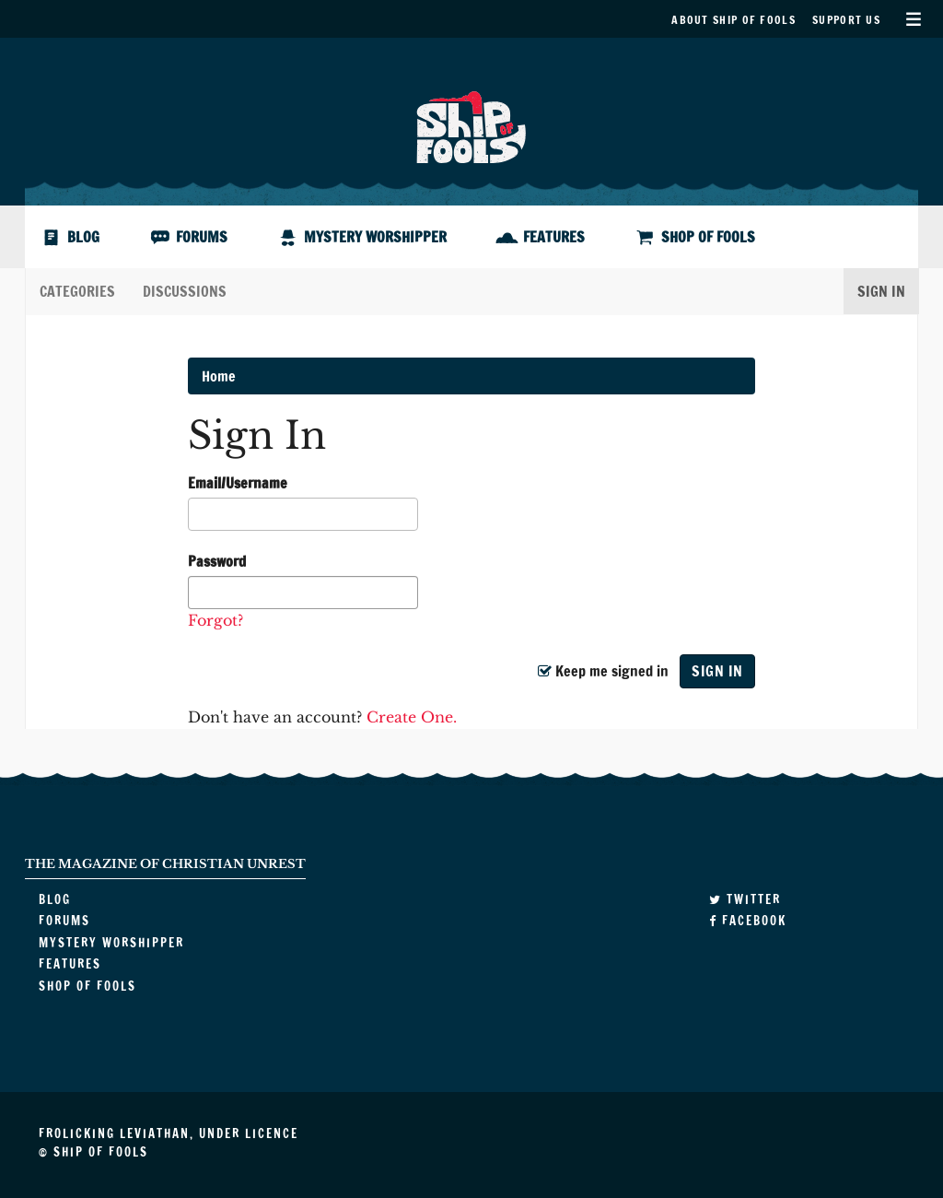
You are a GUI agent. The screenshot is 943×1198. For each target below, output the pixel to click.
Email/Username (237, 483)
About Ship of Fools (733, 20)
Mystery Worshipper (375, 237)
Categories (77, 291)
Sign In (881, 291)
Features (554, 237)
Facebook (747, 920)
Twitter (745, 899)
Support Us (846, 20)
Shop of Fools (708, 237)
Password (217, 561)
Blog (83, 237)
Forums (201, 237)
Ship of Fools (471, 125)
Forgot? (215, 620)
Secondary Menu (913, 19)
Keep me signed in (603, 671)
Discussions (185, 291)
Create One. (412, 717)
